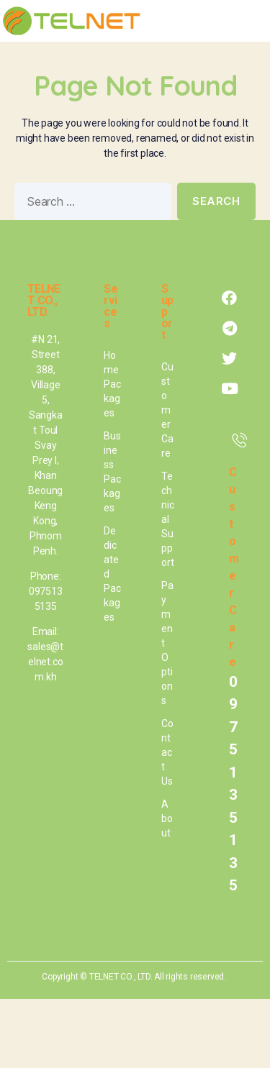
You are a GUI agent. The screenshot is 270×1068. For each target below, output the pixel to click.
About (167, 818)
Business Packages (112, 472)
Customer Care (167, 410)
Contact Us (167, 752)
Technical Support (167, 519)
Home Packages (112, 384)
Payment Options (167, 643)
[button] (249, 20)
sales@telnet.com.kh (45, 662)
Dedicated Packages (112, 574)
